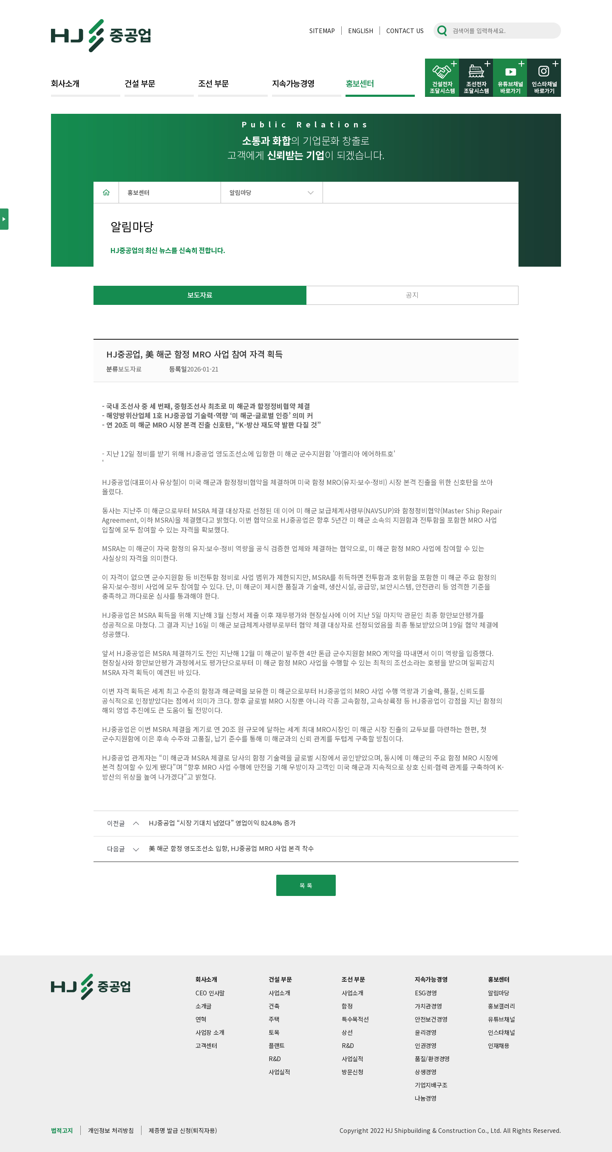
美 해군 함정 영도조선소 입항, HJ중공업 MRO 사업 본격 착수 (231, 848)
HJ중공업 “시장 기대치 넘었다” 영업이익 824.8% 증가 (222, 823)
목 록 (306, 885)
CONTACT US (405, 30)
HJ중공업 (100, 35)
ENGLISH (360, 30)
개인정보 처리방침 (111, 1130)
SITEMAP (322, 30)
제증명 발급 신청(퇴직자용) (183, 1130)
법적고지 (62, 1130)
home (106, 192)
